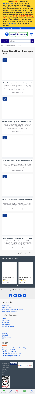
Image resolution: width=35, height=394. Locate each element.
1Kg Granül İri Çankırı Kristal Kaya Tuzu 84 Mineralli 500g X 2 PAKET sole (9, 277)
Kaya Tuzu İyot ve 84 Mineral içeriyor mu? (17, 83)
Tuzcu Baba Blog (10, 45)
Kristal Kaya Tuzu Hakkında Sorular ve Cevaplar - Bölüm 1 (17, 199)
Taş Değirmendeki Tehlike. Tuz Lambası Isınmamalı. (17, 160)
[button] (17, 285)
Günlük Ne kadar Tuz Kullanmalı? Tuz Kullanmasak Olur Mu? (17, 238)
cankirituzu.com (8, 3)
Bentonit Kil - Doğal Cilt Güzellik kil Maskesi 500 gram (25, 277)
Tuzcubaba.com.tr (12, 23)
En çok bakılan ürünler (11, 258)
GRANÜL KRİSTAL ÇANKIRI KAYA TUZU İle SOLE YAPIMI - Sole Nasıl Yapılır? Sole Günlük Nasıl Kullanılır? (17, 121)
